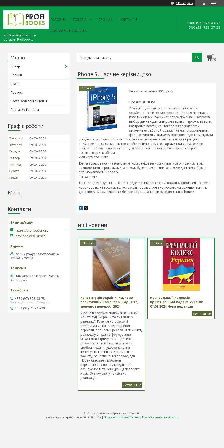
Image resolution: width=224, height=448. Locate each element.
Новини (16, 75)
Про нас (105, 19)
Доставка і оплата (24, 109)
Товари (79, 19)
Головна (58, 19)
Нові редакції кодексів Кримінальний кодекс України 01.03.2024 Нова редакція (202, 313)
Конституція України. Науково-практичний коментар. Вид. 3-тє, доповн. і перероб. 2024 (132, 385)
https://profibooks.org (32, 230)
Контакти (128, 19)
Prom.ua (134, 413)
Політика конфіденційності (160, 417)
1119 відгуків (184, 3)
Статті (15, 83)
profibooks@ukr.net (30, 236)
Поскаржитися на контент (121, 417)
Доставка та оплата (68, 30)
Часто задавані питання (29, 101)
